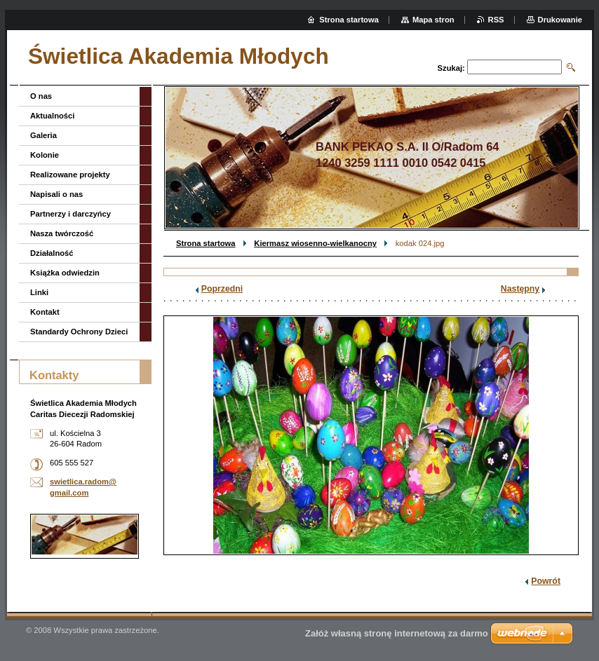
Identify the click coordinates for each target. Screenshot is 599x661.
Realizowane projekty (70, 174)
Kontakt (45, 312)
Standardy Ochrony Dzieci (79, 331)
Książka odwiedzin (65, 272)
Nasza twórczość (61, 233)
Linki (39, 292)
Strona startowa (206, 243)
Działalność (52, 253)
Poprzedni (222, 289)
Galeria (43, 135)
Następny (520, 289)
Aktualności (52, 115)
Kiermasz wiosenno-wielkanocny (315, 243)
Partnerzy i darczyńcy (70, 214)
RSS (496, 19)
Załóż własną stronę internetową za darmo (396, 633)
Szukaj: (451, 68)
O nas (41, 96)
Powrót (545, 581)
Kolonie (44, 155)
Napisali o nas (56, 194)
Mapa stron (433, 19)
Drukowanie (560, 19)
